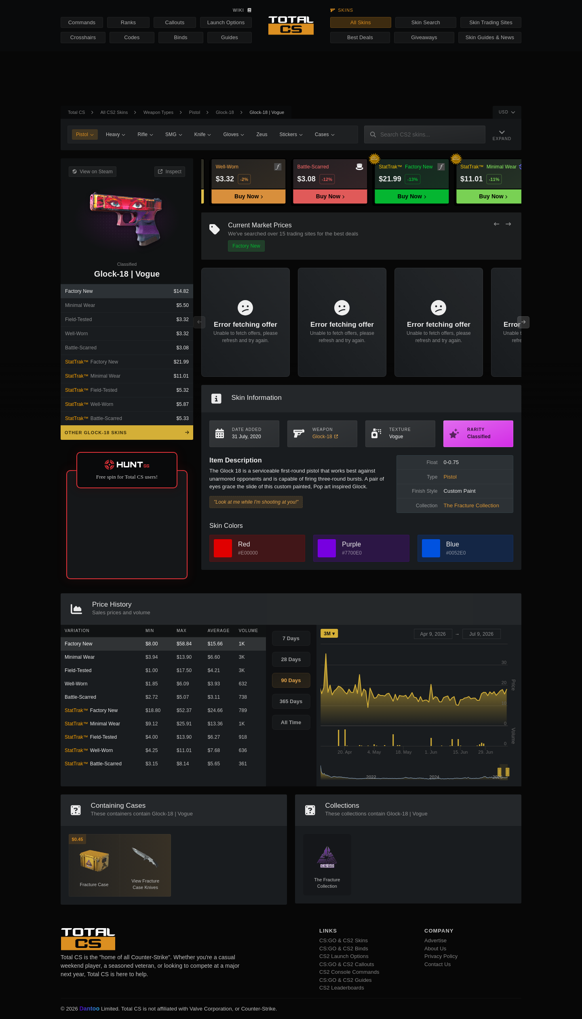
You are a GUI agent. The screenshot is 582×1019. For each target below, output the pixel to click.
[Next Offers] (508, 224)
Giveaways (424, 37)
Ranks (128, 22)
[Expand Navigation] (501, 134)
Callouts (174, 22)
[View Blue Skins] (431, 548)
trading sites (301, 234)
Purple (351, 544)
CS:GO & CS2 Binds (343, 948)
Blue (452, 544)
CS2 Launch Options (344, 956)
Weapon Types (158, 112)
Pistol (194, 112)
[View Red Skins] (223, 548)
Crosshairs (83, 37)
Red (244, 544)
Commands (81, 22)
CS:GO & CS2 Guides (345, 980)
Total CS (76, 112)
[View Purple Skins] (327, 548)
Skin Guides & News (490, 37)
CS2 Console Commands (349, 972)
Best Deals (360, 37)
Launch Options (226, 22)
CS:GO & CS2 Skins (343, 940)
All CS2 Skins (114, 112)
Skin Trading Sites (490, 22)
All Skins (360, 22)
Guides (229, 37)
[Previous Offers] (496, 224)
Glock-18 (225, 112)
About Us (435, 948)
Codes (131, 37)
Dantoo (90, 1009)
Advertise (435, 940)
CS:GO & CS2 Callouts (346, 964)
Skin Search (425, 22)
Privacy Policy (441, 956)
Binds (181, 37)
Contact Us (437, 964)
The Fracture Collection (471, 505)
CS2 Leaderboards (341, 988)
